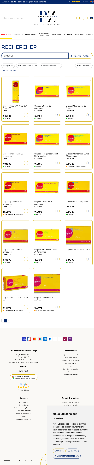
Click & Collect (24, 405)
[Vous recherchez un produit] (14, 18)
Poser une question (70, 358)
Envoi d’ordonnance (24, 411)
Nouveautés (79, 34)
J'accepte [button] (59, 451)
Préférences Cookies (70, 375)
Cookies (70, 372)
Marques (89, 34)
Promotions (6, 34)
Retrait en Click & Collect (70, 402)
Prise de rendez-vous (23, 413)
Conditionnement (50, 66)
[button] (84, 66)
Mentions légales (70, 363)
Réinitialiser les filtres (8, 70)
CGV (70, 366)
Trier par (8, 66)
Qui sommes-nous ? (70, 355)
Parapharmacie (31, 34)
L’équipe (23, 416)
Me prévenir (82, 166)
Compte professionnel (23, 419)
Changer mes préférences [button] (67, 456)
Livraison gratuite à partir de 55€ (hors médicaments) (23, 2)
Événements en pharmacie (23, 408)
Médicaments (18, 34)
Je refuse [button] (72, 451)
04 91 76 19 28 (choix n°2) (23, 360)
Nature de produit (27, 66)
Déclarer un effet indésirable (70, 360)
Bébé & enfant (57, 34)
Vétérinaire (68, 34)
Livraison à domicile (70, 405)
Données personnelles (70, 369)
